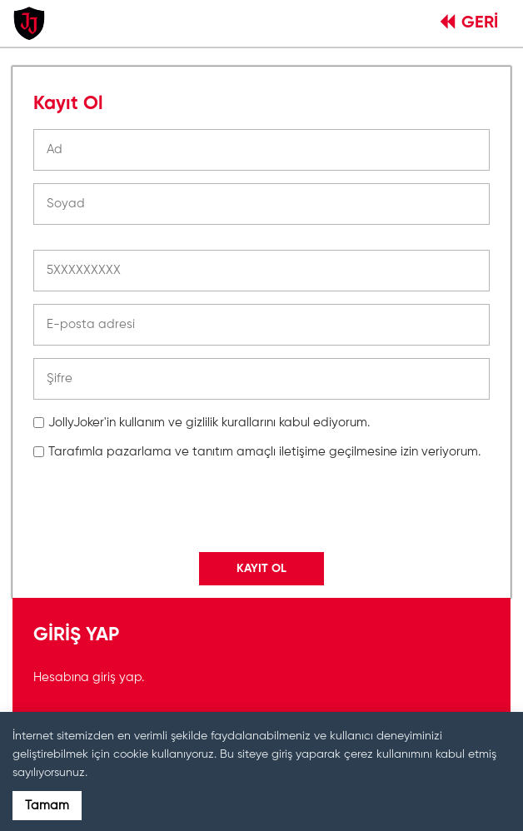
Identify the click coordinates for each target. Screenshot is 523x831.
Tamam (47, 805)
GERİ (469, 23)
